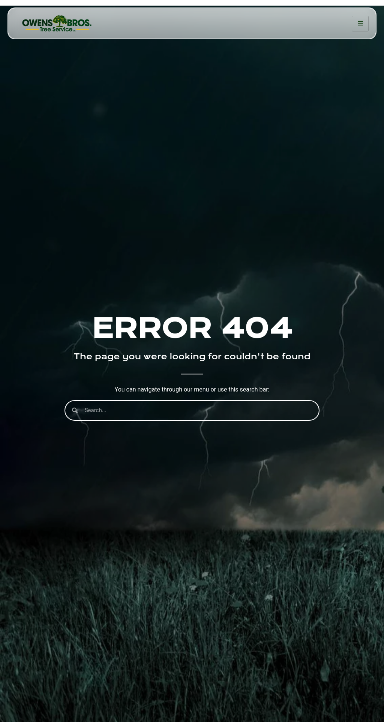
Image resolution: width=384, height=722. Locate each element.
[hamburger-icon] (360, 23)
